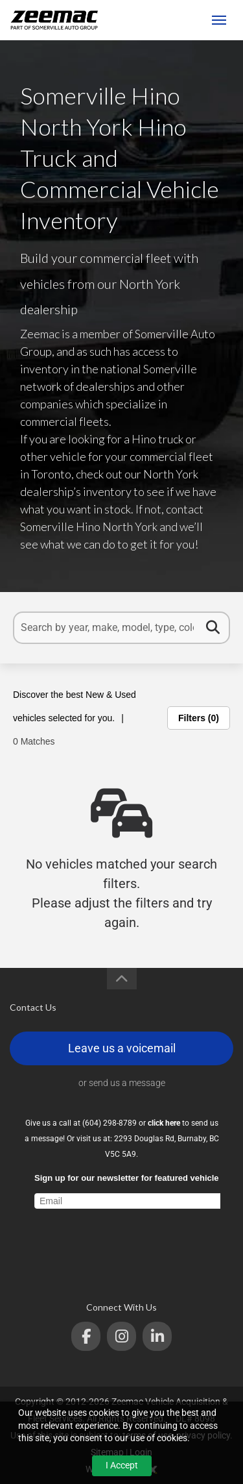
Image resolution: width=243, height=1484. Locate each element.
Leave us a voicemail (122, 1048)
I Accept (122, 1465)
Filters (198, 718)
